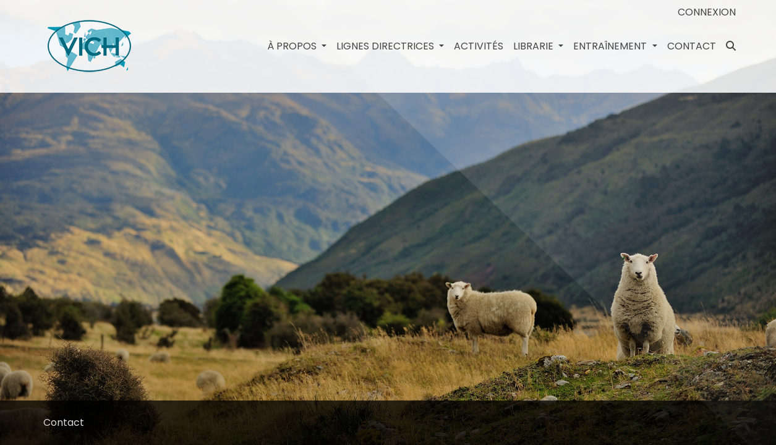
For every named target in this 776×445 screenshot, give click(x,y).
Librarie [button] (534, 46)
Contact (691, 46)
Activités (478, 46)
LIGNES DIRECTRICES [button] (386, 46)
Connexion (707, 12)
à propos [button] (293, 46)
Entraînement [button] (611, 46)
